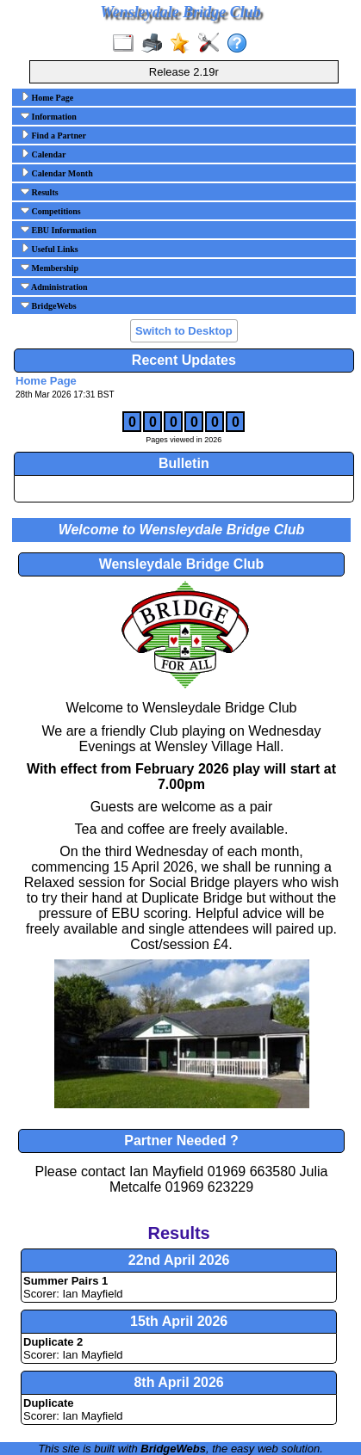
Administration (54, 286)
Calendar (43, 154)
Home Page (47, 97)
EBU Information (58, 230)
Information (49, 116)
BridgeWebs (49, 305)
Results (40, 192)
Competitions (51, 211)
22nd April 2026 (179, 1260)
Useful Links (49, 249)
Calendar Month (57, 173)
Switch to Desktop (184, 330)
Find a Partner (53, 135)
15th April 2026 (178, 1321)
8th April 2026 (178, 1382)
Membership (49, 267)
